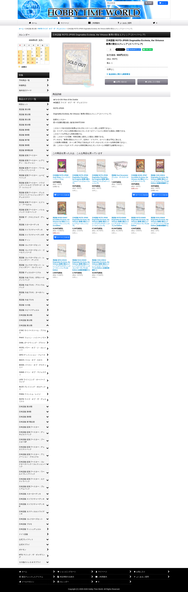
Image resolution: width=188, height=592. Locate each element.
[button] (152, 82)
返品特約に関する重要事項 (118, 74)
